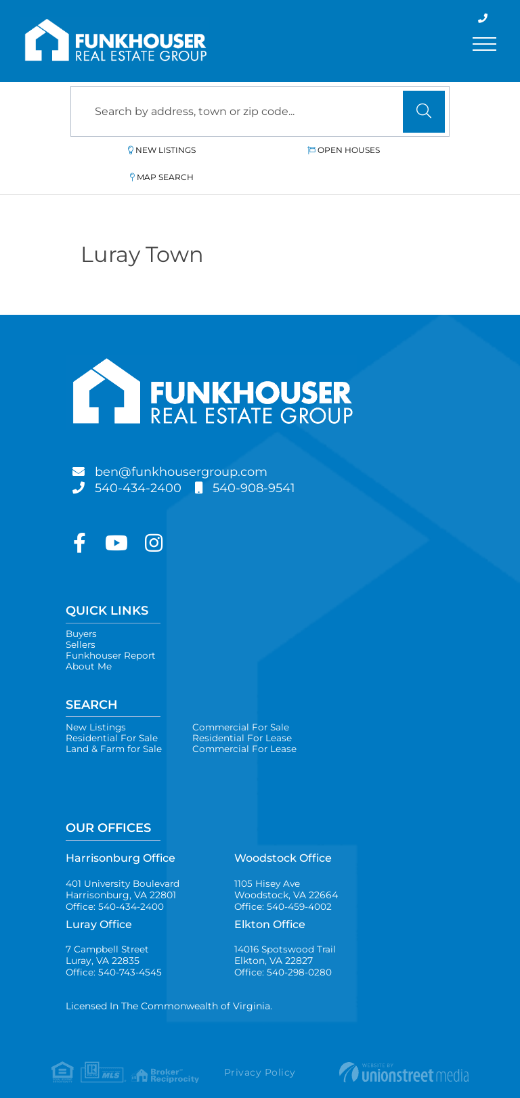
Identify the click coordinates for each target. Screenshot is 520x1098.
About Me (89, 644)
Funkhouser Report (111, 631)
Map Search (390, 150)
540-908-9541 (268, 461)
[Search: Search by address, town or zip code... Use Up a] (260, 111)
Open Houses (265, 150)
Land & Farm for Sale (115, 730)
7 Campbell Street (108, 941)
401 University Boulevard (124, 872)
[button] (424, 112)
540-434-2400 (143, 461)
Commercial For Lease (248, 730)
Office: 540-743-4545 (114, 959)
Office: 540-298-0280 (283, 959)
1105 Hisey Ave (286, 872)
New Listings (137, 150)
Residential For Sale (112, 718)
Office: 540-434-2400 (115, 891)
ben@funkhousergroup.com (193, 445)
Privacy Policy (260, 1060)
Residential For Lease (245, 718)
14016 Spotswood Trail (286, 941)
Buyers (82, 607)
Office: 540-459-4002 (283, 891)
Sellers (81, 619)
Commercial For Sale (245, 706)
